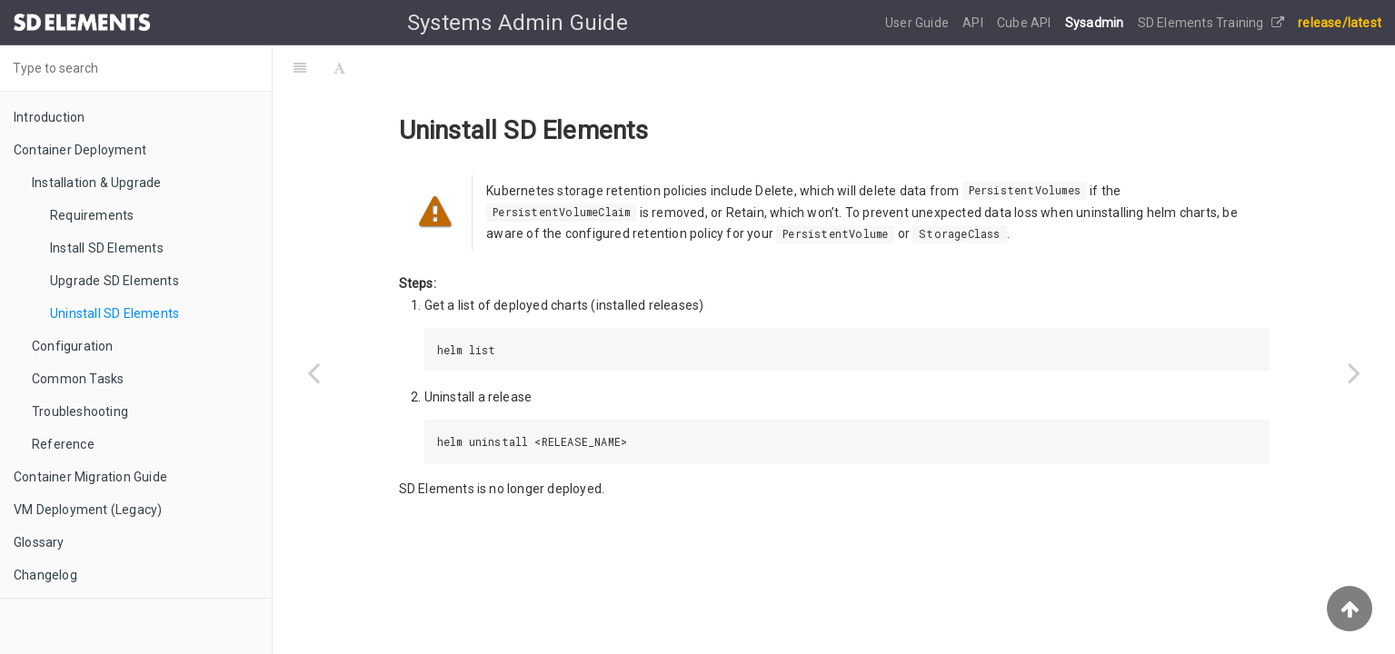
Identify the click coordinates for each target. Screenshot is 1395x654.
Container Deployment (80, 150)
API (974, 22)
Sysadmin (1096, 22)
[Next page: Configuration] (1354, 372)
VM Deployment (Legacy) (88, 509)
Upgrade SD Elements (114, 280)
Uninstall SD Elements (114, 313)
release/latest (1339, 22)
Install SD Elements (107, 248)
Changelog (45, 575)
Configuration (73, 346)
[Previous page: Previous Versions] (313, 372)
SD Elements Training (1211, 22)
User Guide (918, 22)
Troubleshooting (80, 411)
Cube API (1025, 22)
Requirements (92, 215)
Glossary (39, 542)
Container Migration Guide (90, 477)
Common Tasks (78, 379)
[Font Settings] (339, 68)
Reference (63, 444)
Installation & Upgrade (96, 182)
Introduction (49, 117)
